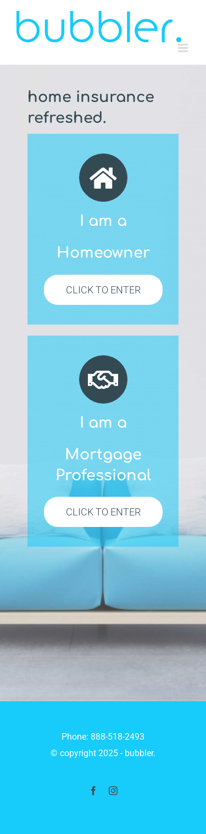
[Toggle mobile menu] (184, 48)
